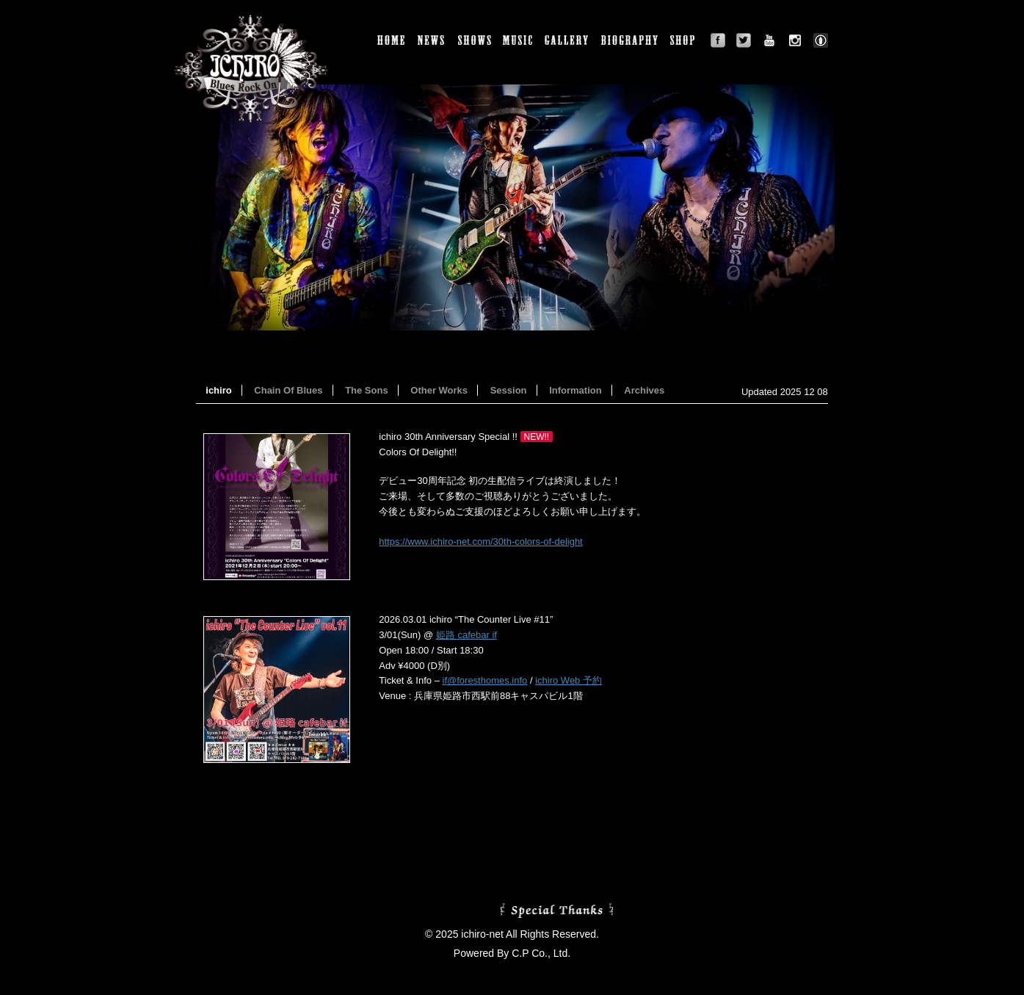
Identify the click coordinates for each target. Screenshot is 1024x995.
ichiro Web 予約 (568, 680)
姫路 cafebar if (466, 634)
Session (508, 390)
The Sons (366, 390)
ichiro (218, 390)
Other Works (439, 390)
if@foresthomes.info (485, 680)
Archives (644, 390)
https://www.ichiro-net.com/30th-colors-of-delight (480, 541)
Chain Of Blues (288, 390)
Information (575, 390)
